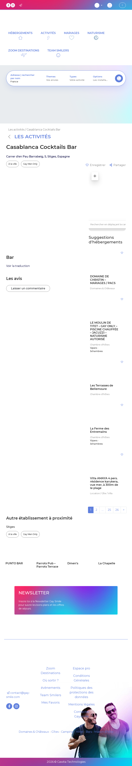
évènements (50, 688)
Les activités (29, 136)
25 (109, 509)
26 (117, 509)
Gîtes (55, 731)
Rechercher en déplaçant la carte (109, 224)
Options (97, 76)
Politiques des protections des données (82, 692)
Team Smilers (50, 695)
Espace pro (81, 668)
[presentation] (24, 81)
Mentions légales (81, 704)
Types (73, 76)
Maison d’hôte (103, 731)
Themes (51, 76)
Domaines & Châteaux (34, 731)
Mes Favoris (50, 702)
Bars (89, 731)
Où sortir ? (51, 680)
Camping (67, 731)
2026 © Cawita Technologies (66, 761)
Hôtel (80, 731)
